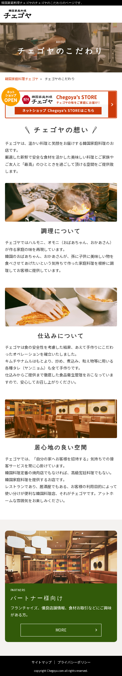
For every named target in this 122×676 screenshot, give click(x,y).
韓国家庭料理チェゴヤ (21, 78)
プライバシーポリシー (74, 662)
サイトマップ (42, 662)
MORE (61, 630)
